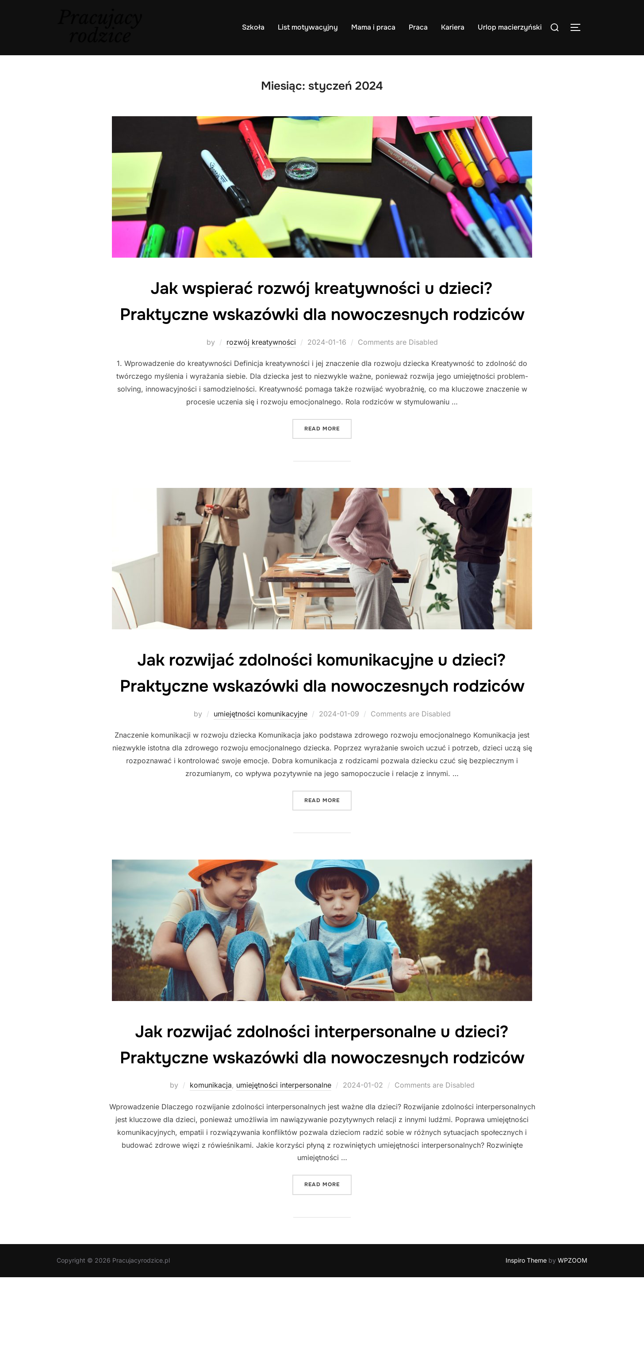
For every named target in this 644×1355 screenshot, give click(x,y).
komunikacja (211, 1163)
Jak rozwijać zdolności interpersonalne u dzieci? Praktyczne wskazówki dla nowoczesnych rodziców (321, 1109)
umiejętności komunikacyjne (260, 765)
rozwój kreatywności (261, 367)
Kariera (452, 27)
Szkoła (253, 27)
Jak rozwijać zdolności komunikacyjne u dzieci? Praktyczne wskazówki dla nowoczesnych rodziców (321, 712)
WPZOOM (572, 1338)
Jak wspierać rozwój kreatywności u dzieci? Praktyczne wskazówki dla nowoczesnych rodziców (322, 314)
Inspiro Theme (526, 1338)
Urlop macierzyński (510, 27)
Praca (418, 27)
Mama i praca (373, 27)
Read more (328, 453)
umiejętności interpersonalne (283, 1163)
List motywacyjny (308, 27)
